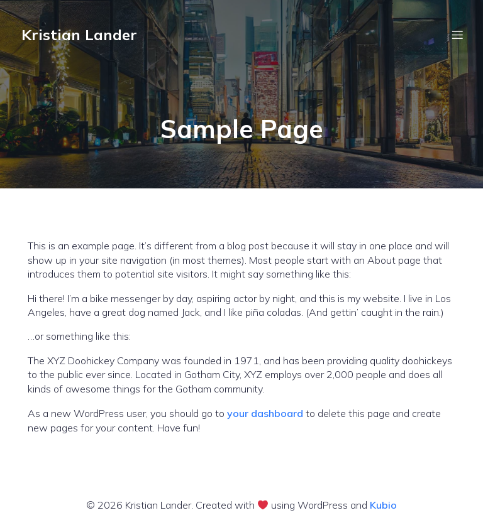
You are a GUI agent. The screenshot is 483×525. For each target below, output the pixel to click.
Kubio (383, 505)
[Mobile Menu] (457, 34)
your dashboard (265, 413)
